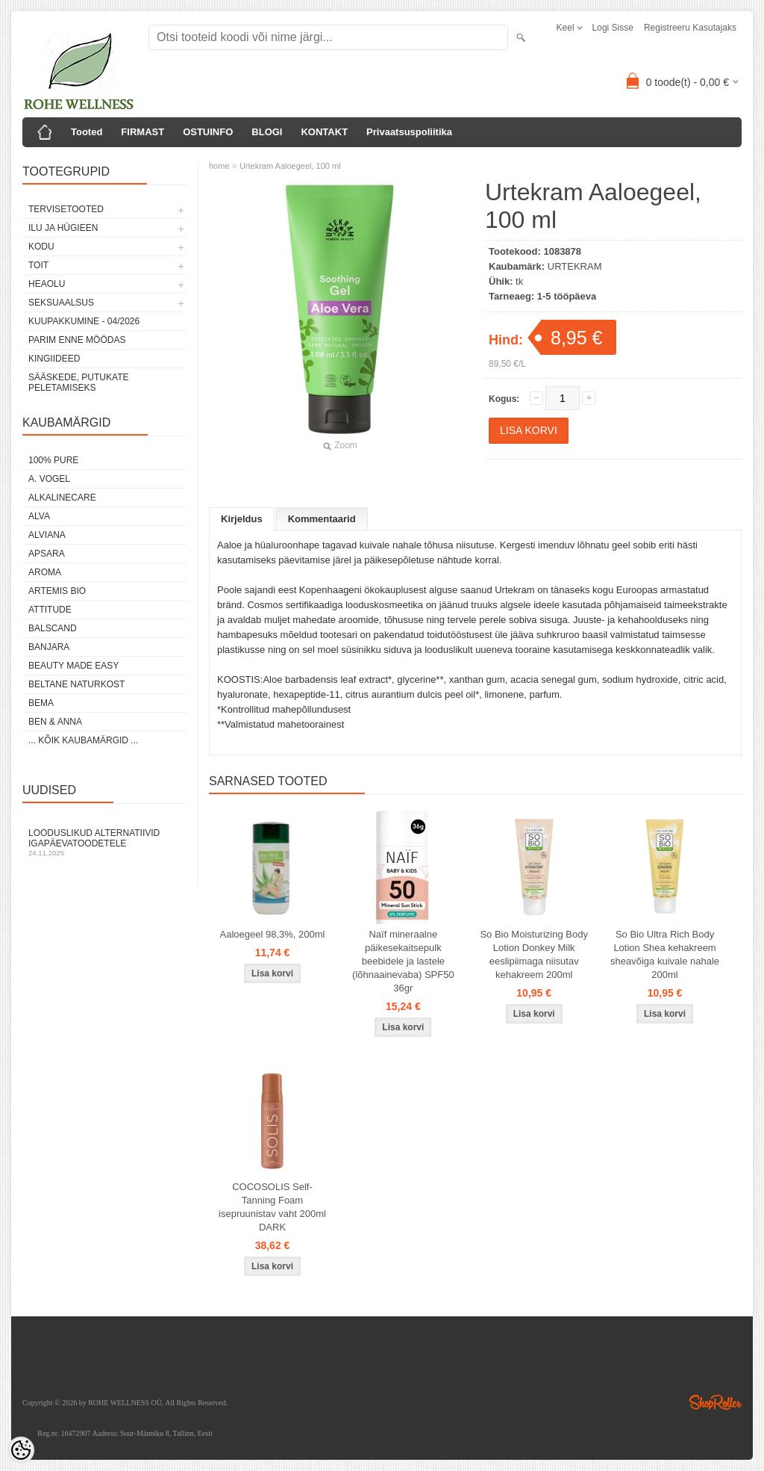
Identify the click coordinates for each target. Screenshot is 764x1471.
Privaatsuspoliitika (409, 131)
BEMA (41, 703)
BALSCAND (52, 628)
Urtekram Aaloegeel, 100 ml (290, 165)
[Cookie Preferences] (20, 1450)
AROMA (44, 572)
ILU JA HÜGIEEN (63, 228)
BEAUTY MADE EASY (73, 665)
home (219, 165)
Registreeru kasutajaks (690, 27)
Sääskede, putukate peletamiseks (78, 382)
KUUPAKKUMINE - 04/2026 (84, 321)
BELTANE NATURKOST (76, 684)
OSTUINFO (208, 131)
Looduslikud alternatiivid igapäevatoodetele (104, 842)
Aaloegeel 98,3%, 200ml (272, 934)
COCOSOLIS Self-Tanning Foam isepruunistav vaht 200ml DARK (272, 1207)
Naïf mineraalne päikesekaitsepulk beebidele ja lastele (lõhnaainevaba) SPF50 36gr (403, 961)
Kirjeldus (242, 518)
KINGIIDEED (54, 358)
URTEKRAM (575, 266)
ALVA (39, 516)
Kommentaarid (322, 518)
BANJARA (48, 647)
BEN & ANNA (55, 721)
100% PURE (53, 460)
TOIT (38, 265)
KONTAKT (324, 131)
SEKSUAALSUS (61, 302)
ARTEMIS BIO (57, 591)
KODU (41, 246)
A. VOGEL (49, 479)
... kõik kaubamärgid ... (83, 740)
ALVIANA (47, 535)
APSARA (46, 553)
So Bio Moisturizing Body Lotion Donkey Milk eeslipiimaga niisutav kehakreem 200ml (534, 954)
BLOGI (266, 131)
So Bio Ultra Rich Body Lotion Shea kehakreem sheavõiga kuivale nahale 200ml (664, 954)
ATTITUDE (50, 609)
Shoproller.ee (715, 1402)
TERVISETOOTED (66, 209)
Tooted (86, 131)
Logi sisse (612, 27)
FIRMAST (142, 131)
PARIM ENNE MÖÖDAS (76, 340)
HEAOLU (46, 284)
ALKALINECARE (62, 497)
